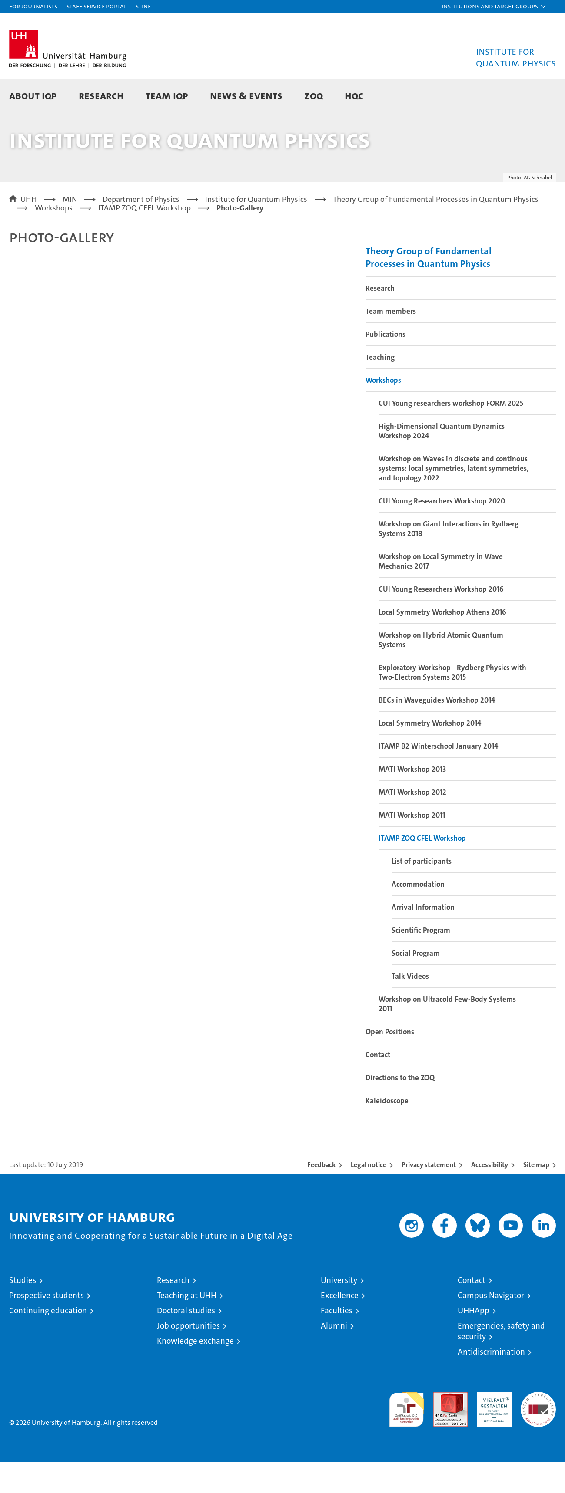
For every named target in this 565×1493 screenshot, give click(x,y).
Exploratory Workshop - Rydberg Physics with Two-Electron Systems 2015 (452, 703)
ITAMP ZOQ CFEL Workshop (422, 869)
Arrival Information (423, 938)
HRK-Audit (492, 1427)
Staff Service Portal (96, 5)
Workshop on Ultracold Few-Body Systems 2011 (447, 1035)
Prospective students (46, 1326)
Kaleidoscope (387, 1132)
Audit (441, 1427)
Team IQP (167, 95)
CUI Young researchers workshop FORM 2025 (451, 434)
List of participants (422, 892)
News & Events (246, 95)
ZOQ (313, 95)
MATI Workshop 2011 (412, 846)
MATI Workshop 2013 (412, 800)
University (339, 1311)
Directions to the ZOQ (400, 1109)
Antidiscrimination (491, 1383)
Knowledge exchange (195, 1372)
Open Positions (390, 1063)
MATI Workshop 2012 (412, 823)
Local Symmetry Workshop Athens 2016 (442, 643)
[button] (494, 6)
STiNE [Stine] (143, 5)
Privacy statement (429, 1195)
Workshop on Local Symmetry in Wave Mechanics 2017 (441, 592)
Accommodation (418, 915)
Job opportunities (188, 1357)
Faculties (336, 1341)
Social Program (416, 984)
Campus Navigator (491, 1326)
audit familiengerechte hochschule (406, 1436)
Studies (22, 1311)
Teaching (380, 388)
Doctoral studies (186, 1341)
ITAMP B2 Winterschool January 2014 (438, 777)
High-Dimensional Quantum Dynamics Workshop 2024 (442, 462)
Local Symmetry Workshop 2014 (430, 754)
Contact (378, 1086)
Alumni (334, 1357)
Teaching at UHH (186, 1326)
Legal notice (368, 1195)
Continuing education (48, 1341)
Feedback (321, 1195)
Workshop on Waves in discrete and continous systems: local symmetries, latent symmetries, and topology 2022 (453, 499)
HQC (354, 95)
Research (101, 95)
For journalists (33, 5)
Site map (536, 1195)
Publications (385, 365)
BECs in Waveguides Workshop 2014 (437, 731)
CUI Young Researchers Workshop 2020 (442, 532)
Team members (391, 342)
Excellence (340, 1326)
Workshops (383, 411)
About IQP (33, 95)
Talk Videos (410, 1007)
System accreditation (538, 1432)
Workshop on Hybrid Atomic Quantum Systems (441, 671)
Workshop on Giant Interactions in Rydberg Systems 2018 (448, 559)
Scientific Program (421, 961)
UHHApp (473, 1341)
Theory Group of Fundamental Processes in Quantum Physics (429, 288)
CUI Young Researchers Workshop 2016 (441, 620)
